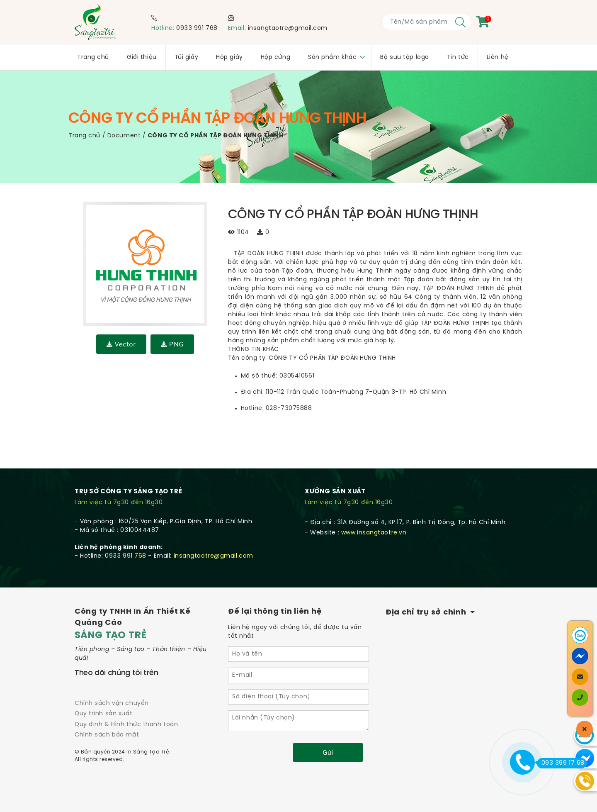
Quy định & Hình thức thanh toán (126, 725)
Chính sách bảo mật (107, 735)
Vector (121, 344)
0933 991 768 (197, 28)
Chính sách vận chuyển (112, 703)
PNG (172, 344)
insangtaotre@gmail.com (288, 28)
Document (124, 136)
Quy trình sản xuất (103, 714)
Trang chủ (84, 136)
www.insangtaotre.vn (374, 533)
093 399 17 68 (561, 763)
